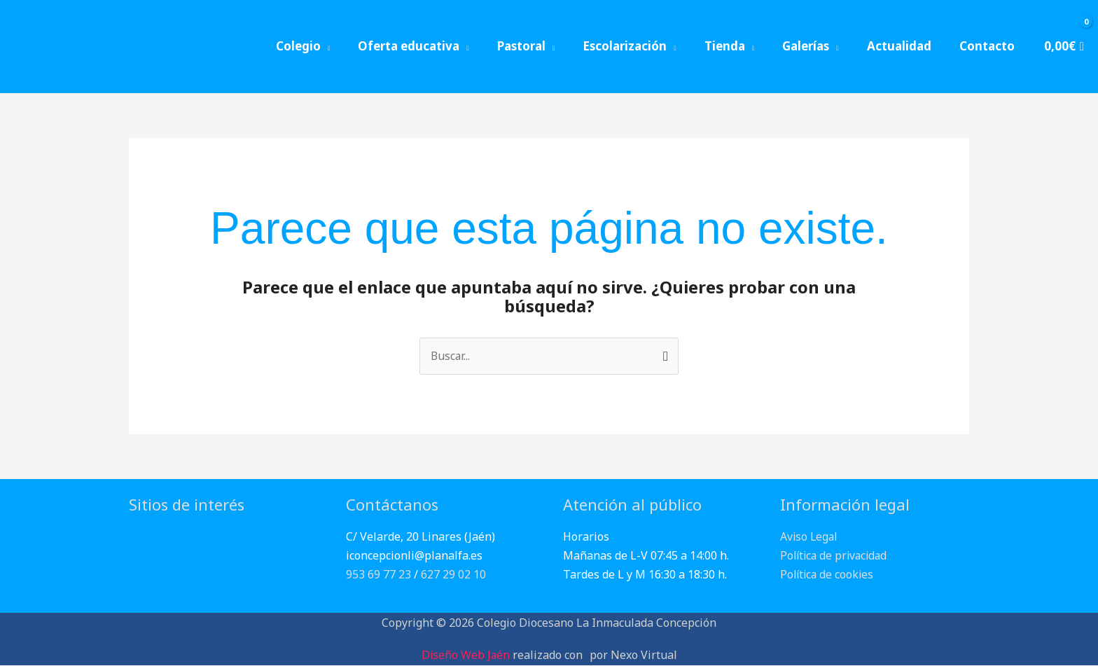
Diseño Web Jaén (465, 654)
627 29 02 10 (453, 575)
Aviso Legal (810, 536)
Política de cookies (828, 575)
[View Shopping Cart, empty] (1063, 46)
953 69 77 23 (378, 575)
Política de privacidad (836, 556)
